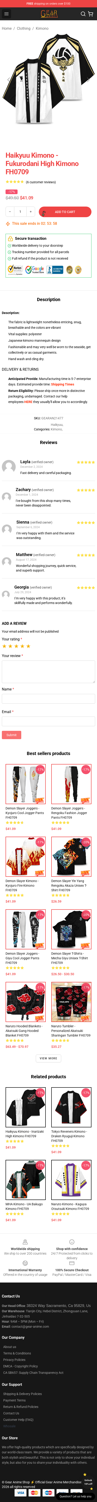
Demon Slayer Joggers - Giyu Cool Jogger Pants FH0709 (22, 958)
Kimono (42, 28)
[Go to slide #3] (61, 136)
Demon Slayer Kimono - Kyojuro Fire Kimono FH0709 (22, 885)
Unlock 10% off (88, 1482)
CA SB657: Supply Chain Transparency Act (33, 1373)
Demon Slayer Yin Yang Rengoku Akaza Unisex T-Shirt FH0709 (69, 885)
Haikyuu (57, 425)
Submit (11, 735)
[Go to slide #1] (13, 136)
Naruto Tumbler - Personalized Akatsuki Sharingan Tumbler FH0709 (71, 1030)
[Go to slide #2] (37, 136)
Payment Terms (14, 1400)
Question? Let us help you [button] (75, 1496)
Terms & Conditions (17, 1353)
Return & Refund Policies (20, 1407)
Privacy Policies (14, 1360)
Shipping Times (62, 384)
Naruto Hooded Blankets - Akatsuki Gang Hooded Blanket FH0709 (24, 1030)
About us (9, 1347)
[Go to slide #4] (85, 136)
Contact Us (11, 1413)
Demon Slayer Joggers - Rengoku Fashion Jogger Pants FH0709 (69, 812)
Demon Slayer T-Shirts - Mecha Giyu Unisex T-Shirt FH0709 (69, 958)
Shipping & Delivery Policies (22, 1394)
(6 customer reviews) (41, 182)
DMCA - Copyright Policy (20, 1366)
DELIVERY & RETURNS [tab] (20, 369)
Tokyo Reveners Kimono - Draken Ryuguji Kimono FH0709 (69, 1136)
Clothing (23, 28)
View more (49, 1058)
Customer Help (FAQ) (18, 1420)
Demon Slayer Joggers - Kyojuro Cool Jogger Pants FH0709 (25, 812)
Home (7, 28)
